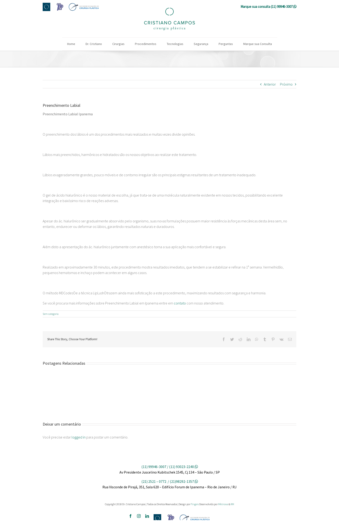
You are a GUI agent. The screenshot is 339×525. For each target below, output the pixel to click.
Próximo (286, 84)
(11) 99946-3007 (282, 6)
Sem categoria (51, 314)
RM (232, 504)
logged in (78, 437)
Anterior (270, 84)
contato (180, 303)
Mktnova (223, 504)
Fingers (195, 504)
